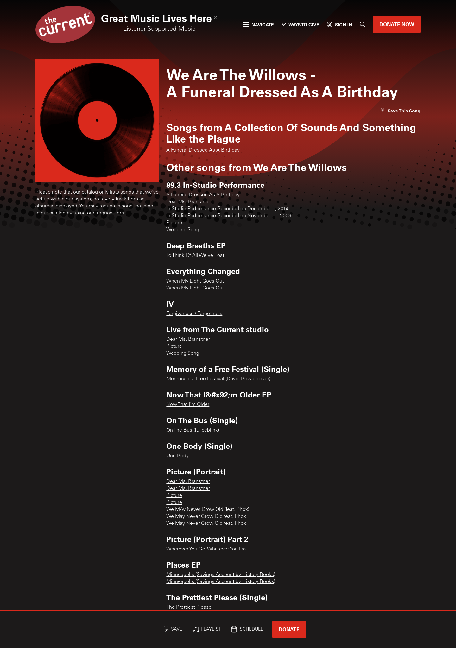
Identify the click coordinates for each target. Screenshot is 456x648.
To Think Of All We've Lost (195, 255)
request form (111, 213)
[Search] (362, 24)
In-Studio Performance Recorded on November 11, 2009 (228, 216)
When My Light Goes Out (195, 281)
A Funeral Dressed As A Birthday (203, 150)
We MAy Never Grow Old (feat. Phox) (207, 509)
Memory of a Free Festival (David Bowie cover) (218, 379)
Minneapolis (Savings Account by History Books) (220, 574)
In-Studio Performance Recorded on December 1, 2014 (227, 209)
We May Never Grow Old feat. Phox (206, 516)
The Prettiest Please (189, 607)
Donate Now (396, 24)
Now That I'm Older (187, 404)
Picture (174, 223)
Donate (289, 629)
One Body (177, 456)
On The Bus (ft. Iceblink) (192, 430)
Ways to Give (300, 25)
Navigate (258, 25)
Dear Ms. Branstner (188, 202)
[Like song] (400, 111)
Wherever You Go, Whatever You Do (206, 549)
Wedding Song (182, 229)
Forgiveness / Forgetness (194, 313)
